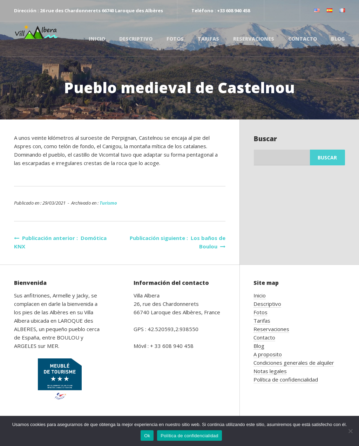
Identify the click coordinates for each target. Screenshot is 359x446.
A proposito (267, 354)
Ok (147, 435)
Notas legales (270, 371)
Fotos (175, 38)
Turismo (108, 203)
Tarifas (208, 38)
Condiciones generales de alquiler (293, 362)
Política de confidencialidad (285, 379)
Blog (338, 38)
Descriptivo (136, 38)
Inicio (97, 38)
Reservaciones (253, 38)
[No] (350, 430)
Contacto (302, 38)
